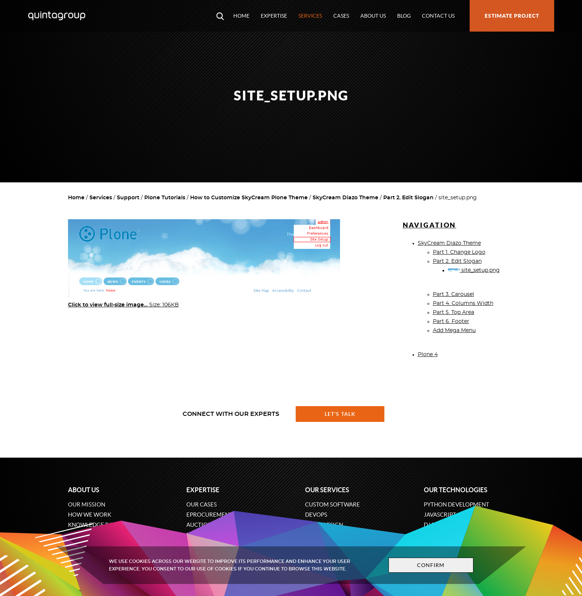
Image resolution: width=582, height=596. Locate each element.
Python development (456, 504)
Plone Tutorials (164, 197)
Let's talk (340, 414)
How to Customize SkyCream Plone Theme (249, 197)
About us (373, 16)
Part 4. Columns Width (463, 303)
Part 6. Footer (451, 321)
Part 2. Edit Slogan (408, 197)
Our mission (86, 504)
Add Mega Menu (454, 330)
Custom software (332, 504)
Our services (327, 490)
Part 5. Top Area (453, 312)
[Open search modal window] (220, 16)
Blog (404, 16)
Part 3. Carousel (453, 294)
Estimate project (512, 16)
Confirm (431, 565)
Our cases (201, 504)
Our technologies (455, 490)
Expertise (274, 16)
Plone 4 (428, 354)
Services (310, 16)
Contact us (438, 16)
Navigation (430, 225)
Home (241, 16)
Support (128, 197)
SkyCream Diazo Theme (345, 197)
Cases (341, 16)
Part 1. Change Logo (459, 252)
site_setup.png (474, 270)
